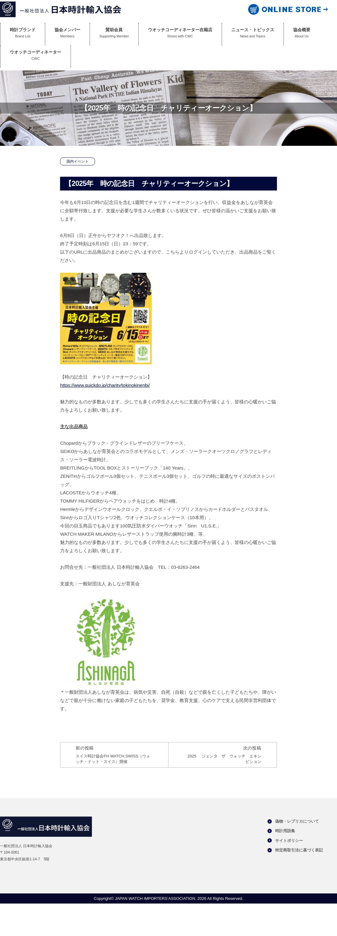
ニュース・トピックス (252, 34)
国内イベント (77, 161)
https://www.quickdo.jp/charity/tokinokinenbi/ (105, 385)
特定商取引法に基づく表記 (299, 850)
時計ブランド (23, 34)
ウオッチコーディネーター (35, 56)
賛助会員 (114, 34)
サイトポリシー (289, 840)
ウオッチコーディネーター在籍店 (180, 34)
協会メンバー (67, 34)
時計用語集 (285, 830)
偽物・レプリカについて (297, 821)
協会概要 (301, 34)
